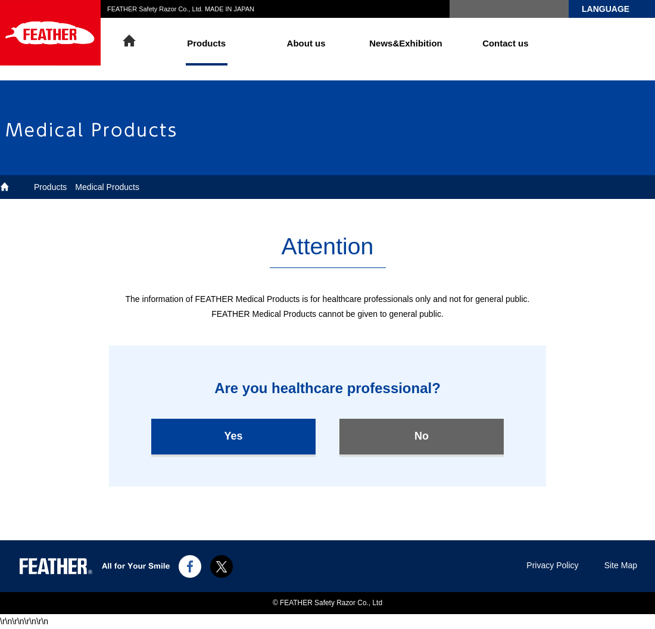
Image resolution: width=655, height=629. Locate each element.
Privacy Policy (552, 565)
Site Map (620, 565)
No (421, 436)
